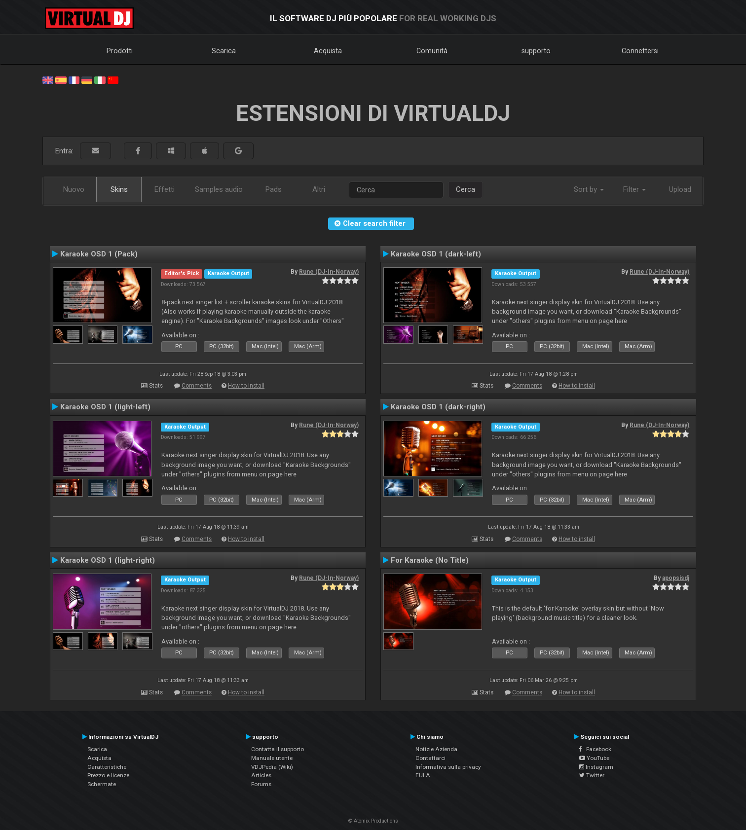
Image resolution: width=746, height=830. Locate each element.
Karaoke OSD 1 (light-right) (107, 560)
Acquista (328, 51)
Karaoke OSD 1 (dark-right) (438, 406)
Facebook (595, 749)
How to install (246, 385)
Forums (261, 784)
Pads (273, 189)
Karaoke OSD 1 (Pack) (99, 254)
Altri (318, 189)
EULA (422, 775)
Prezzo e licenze (108, 775)
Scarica (224, 51)
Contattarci (430, 758)
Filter (634, 189)
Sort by (589, 189)
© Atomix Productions (373, 821)
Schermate (101, 784)
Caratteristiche (106, 766)
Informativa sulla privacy (448, 766)
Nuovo (73, 189)
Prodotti (120, 51)
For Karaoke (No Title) (430, 560)
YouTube (594, 758)
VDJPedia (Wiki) (272, 766)
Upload (680, 189)
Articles (261, 775)
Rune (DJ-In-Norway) (329, 271)
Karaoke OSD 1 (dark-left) (436, 254)
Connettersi (640, 51)
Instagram (596, 766)
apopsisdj (675, 578)
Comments (197, 385)
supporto (536, 51)
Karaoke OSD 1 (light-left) (105, 406)
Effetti (164, 189)
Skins (119, 189)
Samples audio (219, 189)
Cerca (465, 189)
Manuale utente (272, 758)
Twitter (591, 775)
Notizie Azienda (436, 749)
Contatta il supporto (277, 749)
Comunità (432, 51)
